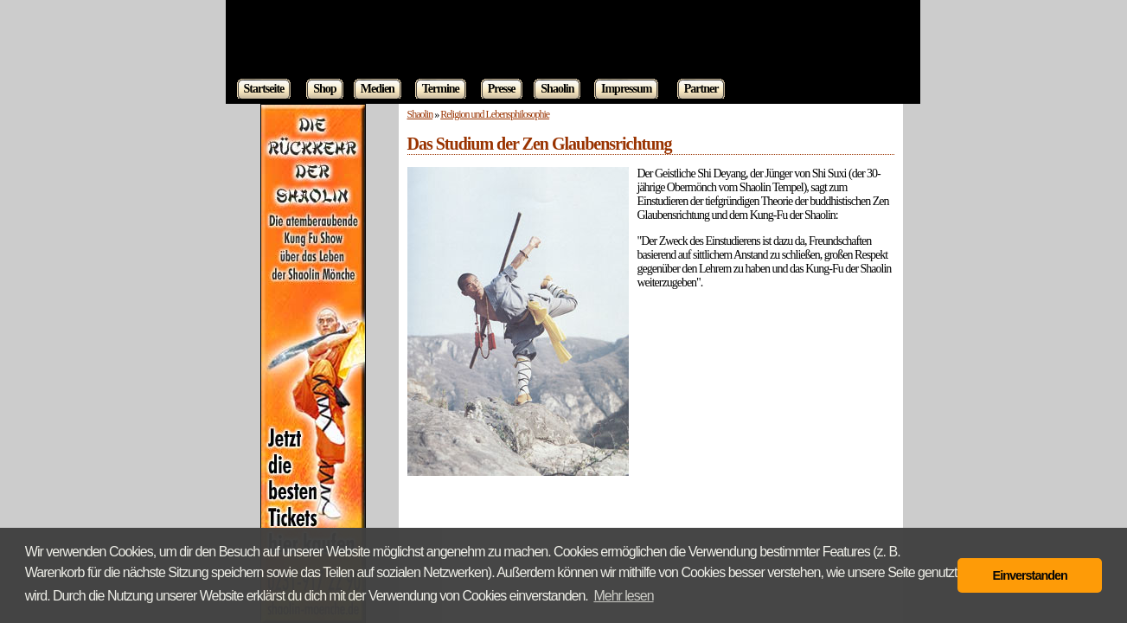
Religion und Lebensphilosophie (494, 114)
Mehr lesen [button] (623, 595)
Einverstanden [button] (1030, 575)
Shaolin (420, 114)
